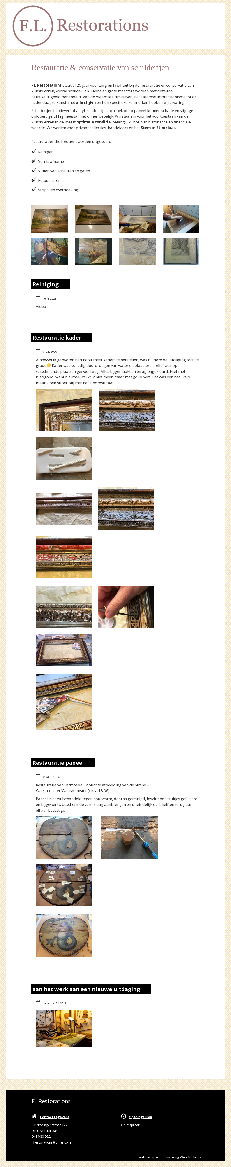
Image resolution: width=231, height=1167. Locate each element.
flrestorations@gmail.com (51, 1142)
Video (41, 306)
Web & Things (190, 1157)
